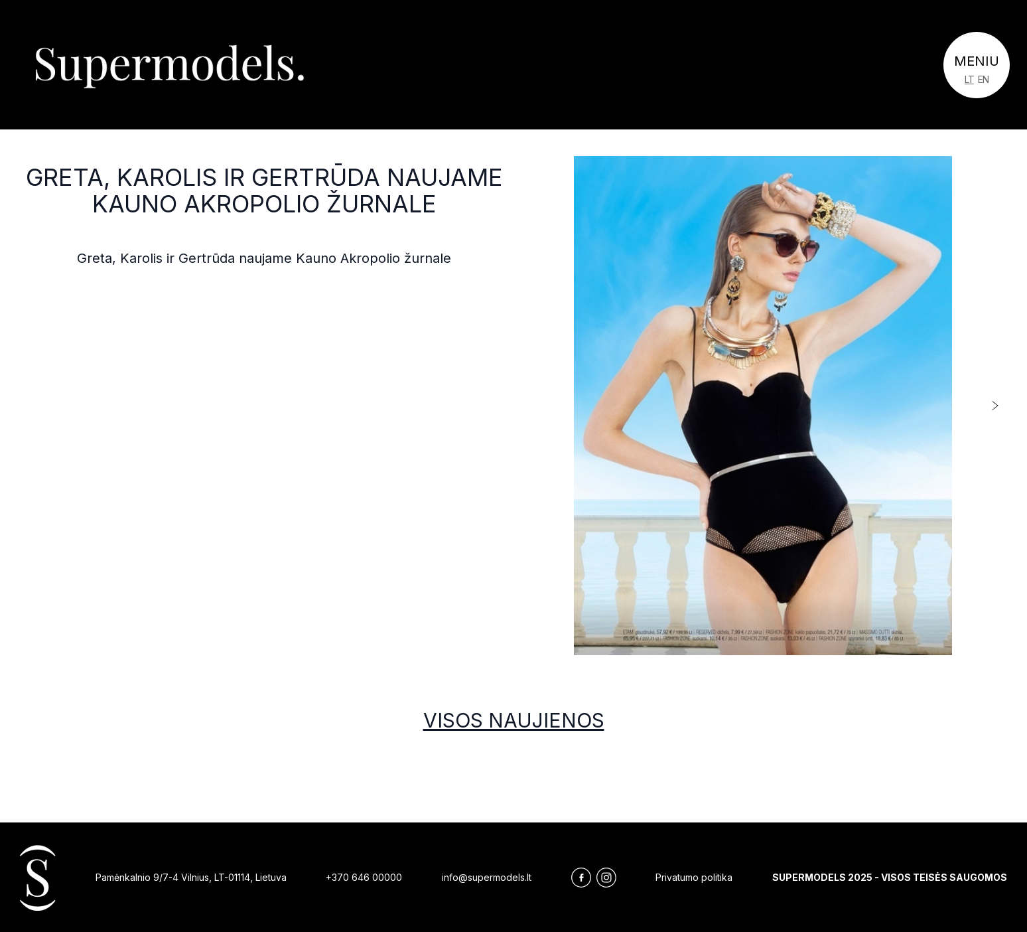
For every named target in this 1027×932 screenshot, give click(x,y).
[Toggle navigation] (976, 65)
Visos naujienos (513, 720)
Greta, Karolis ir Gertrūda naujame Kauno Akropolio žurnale (264, 190)
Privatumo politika (693, 877)
